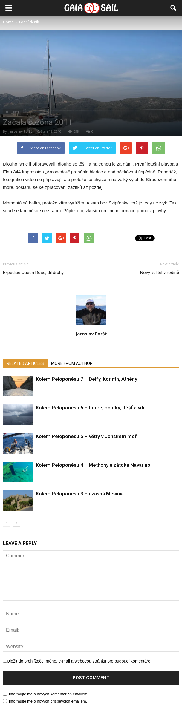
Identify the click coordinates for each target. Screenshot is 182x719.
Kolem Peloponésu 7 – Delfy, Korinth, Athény (86, 379)
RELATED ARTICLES (25, 363)
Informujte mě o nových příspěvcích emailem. (48, 701)
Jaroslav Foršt (20, 131)
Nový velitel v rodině (159, 272)
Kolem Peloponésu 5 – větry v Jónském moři (87, 436)
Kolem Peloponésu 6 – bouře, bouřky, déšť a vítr (90, 408)
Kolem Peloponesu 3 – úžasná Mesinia (80, 494)
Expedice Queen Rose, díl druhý (33, 272)
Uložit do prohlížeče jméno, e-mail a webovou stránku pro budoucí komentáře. (79, 661)
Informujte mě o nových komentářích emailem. (49, 694)
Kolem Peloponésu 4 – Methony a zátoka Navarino (93, 465)
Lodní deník (13, 112)
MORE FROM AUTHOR (72, 363)
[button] (173, 8)
